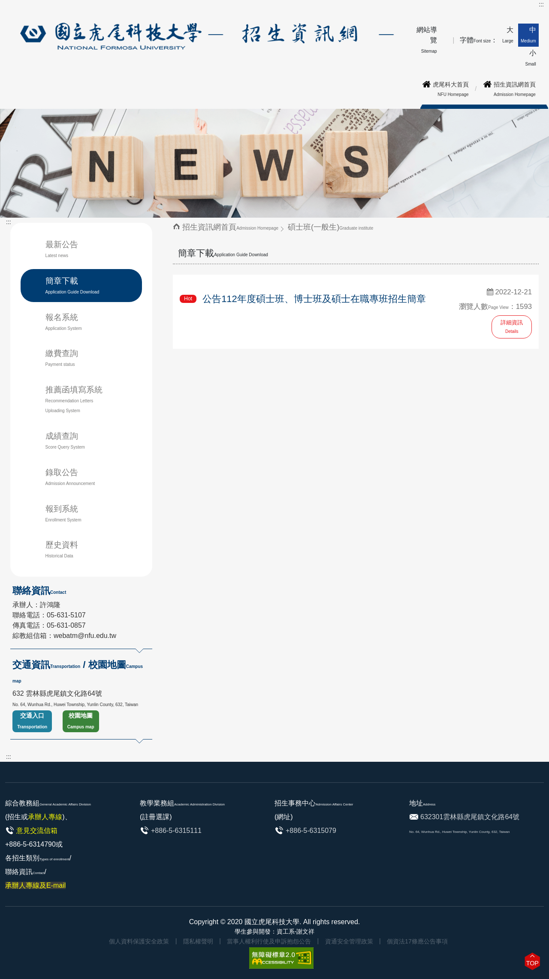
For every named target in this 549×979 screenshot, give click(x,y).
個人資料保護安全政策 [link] (139, 941)
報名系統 (73, 322)
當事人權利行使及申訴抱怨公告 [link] (269, 941)
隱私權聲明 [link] (198, 941)
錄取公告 (70, 477)
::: (541, 4)
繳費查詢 (61, 358)
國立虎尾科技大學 (271, 921)
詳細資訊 (512, 326)
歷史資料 (61, 549)
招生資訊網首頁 (230, 226)
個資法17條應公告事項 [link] (417, 941)
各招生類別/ (38, 871)
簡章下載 (72, 285)
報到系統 (63, 513)
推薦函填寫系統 (74, 399)
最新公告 (61, 249)
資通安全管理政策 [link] (349, 941)
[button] (532, 961)
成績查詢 (65, 440)
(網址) (283, 816)
